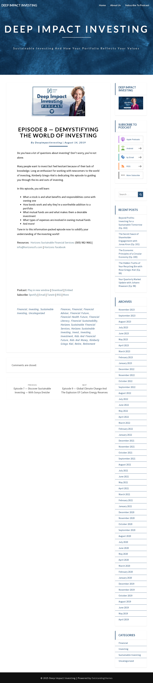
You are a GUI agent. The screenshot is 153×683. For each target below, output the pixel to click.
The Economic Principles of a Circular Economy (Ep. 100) (130, 254)
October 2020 (125, 524)
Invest (75, 332)
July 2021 (123, 470)
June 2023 (124, 333)
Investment (67, 336)
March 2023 (124, 351)
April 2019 (124, 619)
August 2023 (125, 321)
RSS (59, 294)
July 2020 (123, 541)
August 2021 (125, 464)
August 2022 (125, 393)
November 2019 (127, 589)
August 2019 (125, 601)
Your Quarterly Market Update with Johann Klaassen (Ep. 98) (130, 283)
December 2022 (126, 369)
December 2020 (126, 512)
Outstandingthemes (102, 678)
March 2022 (124, 422)
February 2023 (126, 357)
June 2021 (124, 476)
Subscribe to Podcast (137, 5)
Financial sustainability (84, 320)
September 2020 (127, 530)
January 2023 (125, 363)
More (66, 294)
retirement (89, 343)
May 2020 (123, 553)
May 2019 (123, 613)
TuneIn (51, 294)
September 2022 (127, 387)
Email (42, 294)
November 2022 (127, 375)
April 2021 (124, 488)
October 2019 (125, 595)
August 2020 (125, 535)
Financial (22, 309)
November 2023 (127, 309)
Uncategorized (37, 313)
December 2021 (126, 440)
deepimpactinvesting (48, 142)
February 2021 (126, 500)
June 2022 (124, 404)
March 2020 (124, 565)
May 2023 (123, 339)
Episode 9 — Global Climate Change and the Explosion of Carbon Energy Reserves (84, 389)
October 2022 (125, 381)
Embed (69, 290)
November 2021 (127, 446)
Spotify (33, 294)
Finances (65, 309)
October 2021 (125, 452)
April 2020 (124, 559)
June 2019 (124, 607)
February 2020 (126, 571)
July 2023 (123, 327)
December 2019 (126, 583)
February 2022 (126, 428)
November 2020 (127, 518)
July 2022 (123, 399)
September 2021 (127, 458)
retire (78, 343)
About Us (115, 5)
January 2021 (125, 506)
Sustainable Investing (130, 654)
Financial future (79, 313)
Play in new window (39, 290)
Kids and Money (79, 340)
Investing (34, 309)
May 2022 (123, 410)
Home (102, 5)
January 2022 (125, 434)
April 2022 (124, 416)
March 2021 (124, 494)
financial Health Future (74, 317)
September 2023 (127, 315)
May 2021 (123, 482)
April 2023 (124, 345)
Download (57, 290)
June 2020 (124, 547)
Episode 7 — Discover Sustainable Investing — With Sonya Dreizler (32, 389)
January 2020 (125, 577)
